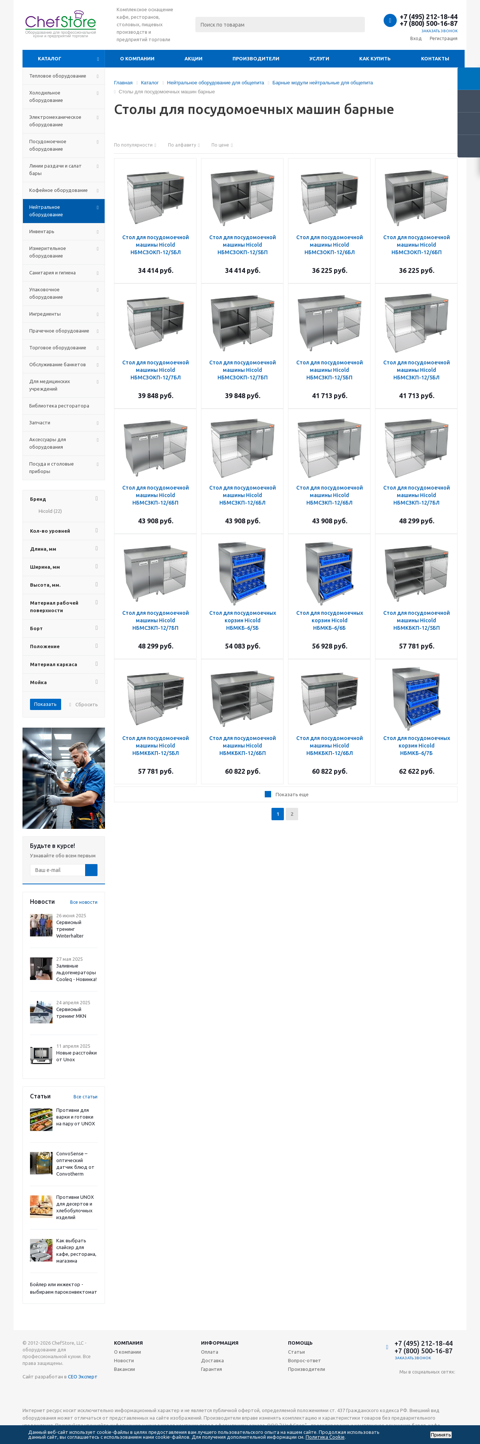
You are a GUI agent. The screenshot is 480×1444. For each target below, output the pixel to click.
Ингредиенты (45, 313)
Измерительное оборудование (47, 252)
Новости (124, 1360)
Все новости (84, 902)
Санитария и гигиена (52, 272)
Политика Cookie (325, 1437)
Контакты (435, 58)
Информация (219, 1342)
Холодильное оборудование (46, 96)
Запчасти (39, 422)
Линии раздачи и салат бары (55, 169)
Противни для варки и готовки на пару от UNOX (75, 1116)
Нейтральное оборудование (46, 210)
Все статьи (86, 1096)
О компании (137, 58)
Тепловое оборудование (57, 75)
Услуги (319, 58)
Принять (441, 1435)
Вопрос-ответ (304, 1360)
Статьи (296, 1351)
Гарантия (211, 1369)
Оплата (209, 1351)
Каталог (50, 58)
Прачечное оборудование (59, 330)
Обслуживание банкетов (57, 364)
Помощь (300, 1342)
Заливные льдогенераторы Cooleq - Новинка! (76, 972)
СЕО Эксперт (83, 1376)
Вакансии (124, 1369)
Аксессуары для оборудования (47, 443)
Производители (255, 58)
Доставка (212, 1360)
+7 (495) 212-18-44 (429, 16)
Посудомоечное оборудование (47, 145)
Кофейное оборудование (58, 190)
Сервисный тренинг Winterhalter (70, 929)
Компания (128, 1342)
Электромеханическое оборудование (55, 120)
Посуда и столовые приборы (51, 467)
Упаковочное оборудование (46, 293)
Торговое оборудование (57, 347)
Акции (193, 58)
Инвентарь (41, 231)
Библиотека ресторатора (59, 405)
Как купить (375, 58)
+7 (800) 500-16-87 (429, 23)
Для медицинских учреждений (49, 385)
